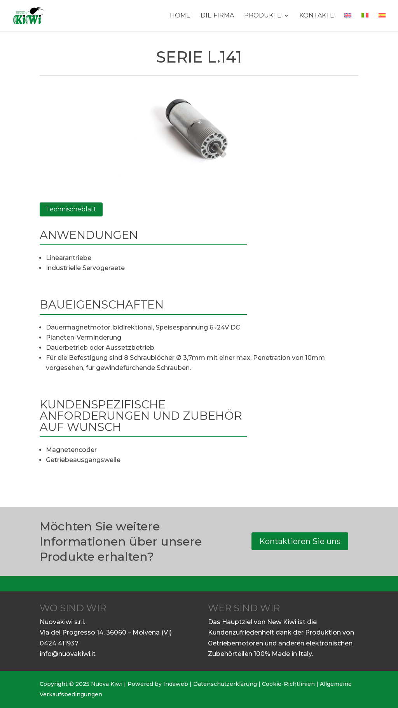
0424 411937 (59, 643)
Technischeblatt (71, 209)
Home (180, 16)
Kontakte (316, 16)
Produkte (262, 16)
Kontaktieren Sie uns (299, 541)
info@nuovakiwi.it (68, 653)
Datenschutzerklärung (225, 683)
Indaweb (175, 683)
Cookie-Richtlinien (288, 683)
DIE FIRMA (217, 16)
